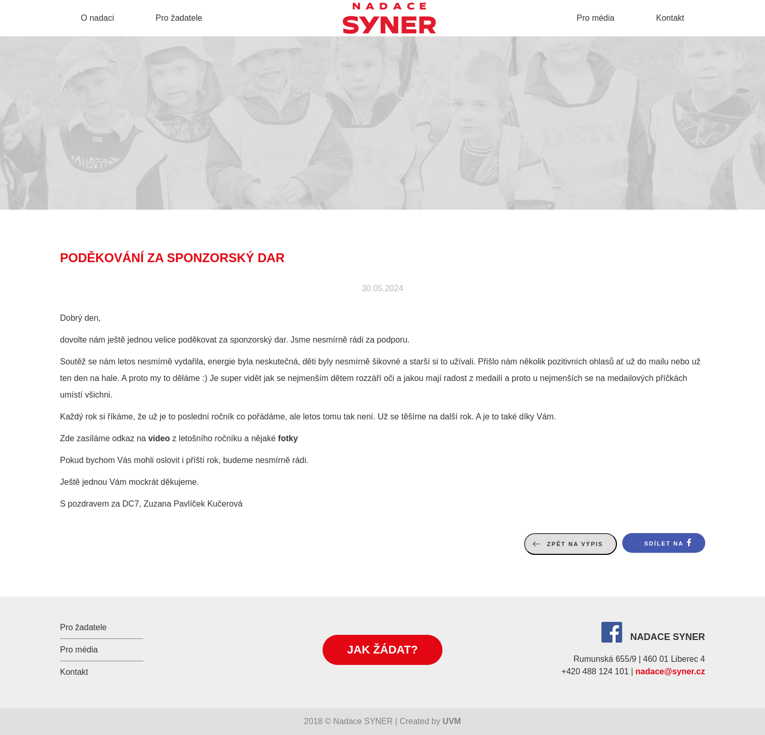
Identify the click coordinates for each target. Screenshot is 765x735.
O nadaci (97, 17)
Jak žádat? (382, 649)
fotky (288, 438)
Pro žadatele (179, 17)
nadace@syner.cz (670, 671)
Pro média (595, 17)
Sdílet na (663, 543)
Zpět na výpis (575, 544)
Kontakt (670, 17)
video (159, 438)
